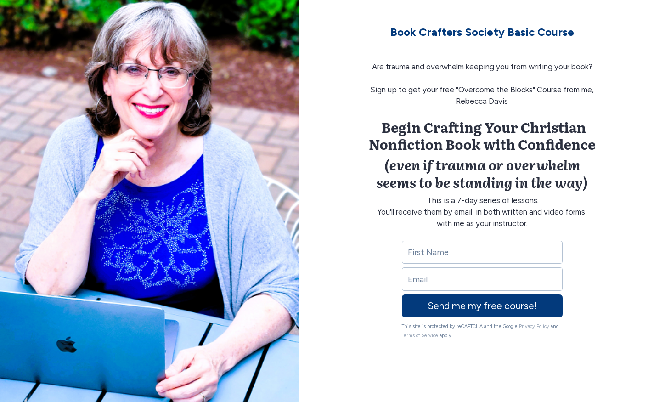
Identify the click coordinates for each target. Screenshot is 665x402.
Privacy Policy (534, 326)
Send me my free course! (482, 305)
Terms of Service (420, 336)
